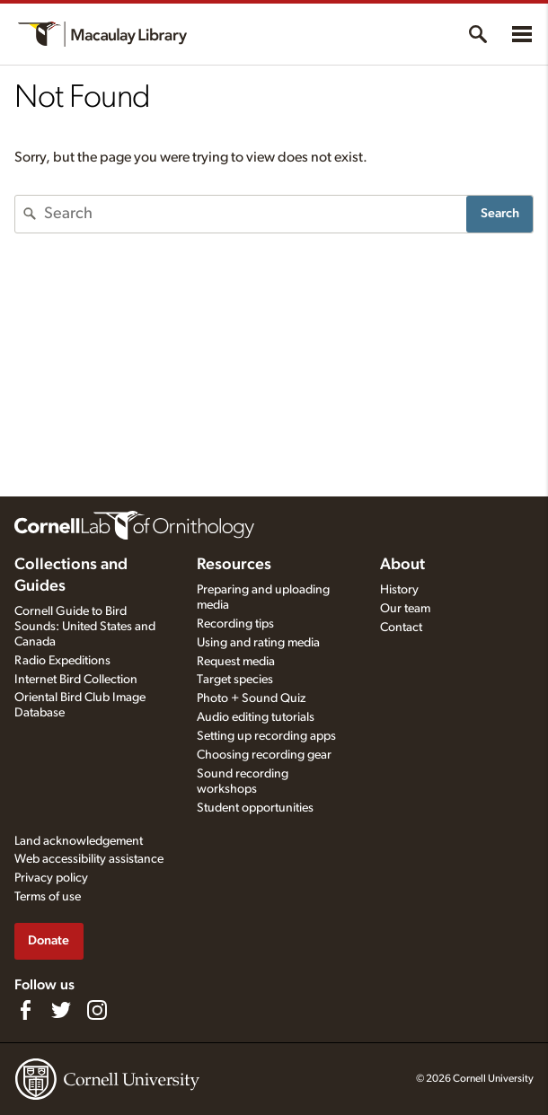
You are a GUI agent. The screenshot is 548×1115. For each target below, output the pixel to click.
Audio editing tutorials (255, 717)
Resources (234, 565)
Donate (48, 940)
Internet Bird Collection (75, 679)
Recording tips (235, 624)
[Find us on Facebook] (25, 1010)
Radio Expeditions (62, 660)
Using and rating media (258, 643)
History (399, 590)
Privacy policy (51, 878)
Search (500, 213)
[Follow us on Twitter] (61, 1010)
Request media (236, 661)
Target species (235, 679)
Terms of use (47, 897)
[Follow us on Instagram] (97, 1010)
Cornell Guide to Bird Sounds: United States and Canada (84, 626)
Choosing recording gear (264, 755)
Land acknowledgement (78, 841)
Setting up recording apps (266, 736)
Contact (401, 627)
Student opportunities (255, 808)
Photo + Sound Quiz (251, 698)
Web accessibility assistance (89, 859)
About (402, 565)
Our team (405, 608)
